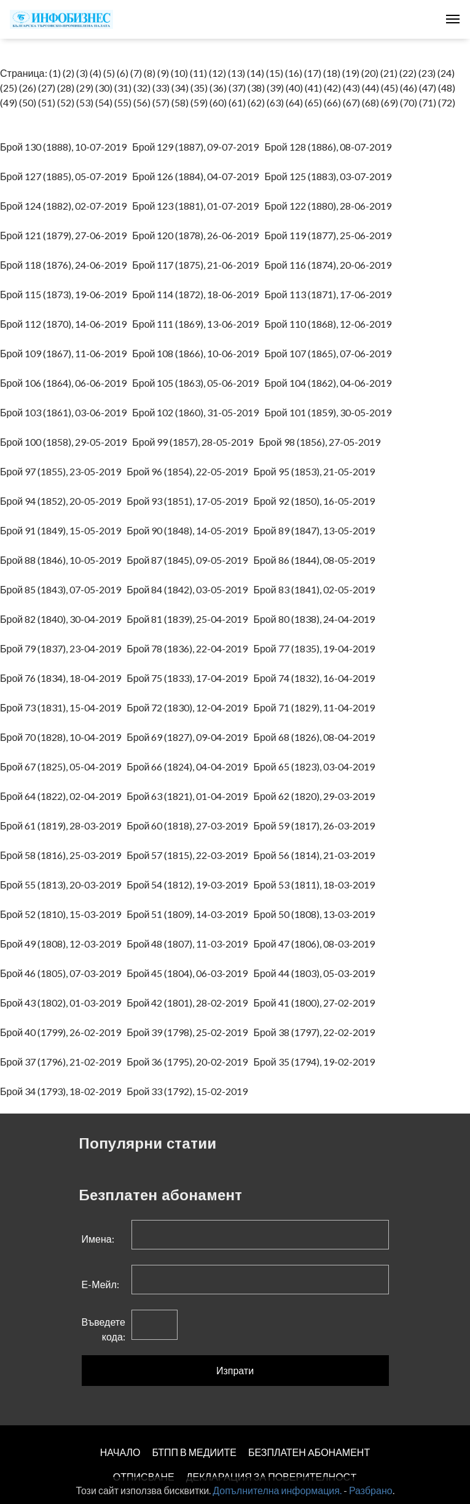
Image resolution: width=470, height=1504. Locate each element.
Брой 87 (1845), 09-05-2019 (190, 560)
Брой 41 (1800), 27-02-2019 (316, 1002)
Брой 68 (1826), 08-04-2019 (316, 737)
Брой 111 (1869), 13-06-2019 (198, 324)
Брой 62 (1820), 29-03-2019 (316, 796)
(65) (313, 102)
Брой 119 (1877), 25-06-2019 (330, 235)
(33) (161, 87)
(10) (179, 73)
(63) (275, 102)
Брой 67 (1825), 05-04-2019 (63, 766)
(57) (161, 102)
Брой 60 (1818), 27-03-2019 (190, 825)
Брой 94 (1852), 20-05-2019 (63, 501)
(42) (332, 87)
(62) (256, 102)
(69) (389, 102)
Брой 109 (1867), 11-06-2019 (66, 353)
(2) (68, 73)
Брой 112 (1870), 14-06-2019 (66, 324)
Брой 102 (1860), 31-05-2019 (198, 412)
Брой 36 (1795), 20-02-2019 (190, 1061)
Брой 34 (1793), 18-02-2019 (63, 1091)
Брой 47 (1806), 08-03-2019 (316, 943)
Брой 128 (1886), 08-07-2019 (330, 146)
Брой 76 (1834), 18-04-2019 (63, 678)
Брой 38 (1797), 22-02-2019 (316, 1032)
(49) (8, 102)
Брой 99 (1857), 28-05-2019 (195, 442)
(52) (65, 102)
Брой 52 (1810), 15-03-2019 (63, 914)
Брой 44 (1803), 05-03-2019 (316, 973)
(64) (294, 102)
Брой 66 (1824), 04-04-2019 (190, 766)
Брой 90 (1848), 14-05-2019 (190, 530)
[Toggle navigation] (453, 19)
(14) (255, 73)
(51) (46, 102)
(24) (446, 73)
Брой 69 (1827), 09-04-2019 (190, 737)
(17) (312, 73)
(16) (293, 73)
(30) (103, 87)
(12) (217, 73)
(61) (237, 102)
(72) (446, 102)
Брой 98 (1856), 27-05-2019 (322, 442)
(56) (142, 102)
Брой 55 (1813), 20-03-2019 (63, 884)
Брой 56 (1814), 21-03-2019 (316, 855)
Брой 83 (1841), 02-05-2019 (316, 589)
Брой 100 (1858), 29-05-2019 (66, 442)
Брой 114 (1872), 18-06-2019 (198, 294)
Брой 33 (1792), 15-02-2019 (190, 1091)
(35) (199, 87)
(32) (142, 87)
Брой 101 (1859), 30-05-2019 (330, 412)
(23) (427, 73)
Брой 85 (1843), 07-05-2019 (63, 589)
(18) (331, 73)
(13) (236, 73)
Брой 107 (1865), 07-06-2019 (330, 353)
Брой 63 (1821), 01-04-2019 (190, 796)
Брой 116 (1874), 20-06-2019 (330, 265)
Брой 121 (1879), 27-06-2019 (66, 235)
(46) (408, 87)
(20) (369, 73)
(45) (389, 87)
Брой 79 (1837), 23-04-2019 (63, 648)
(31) (122, 87)
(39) (275, 87)
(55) (122, 102)
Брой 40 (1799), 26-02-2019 (63, 1032)
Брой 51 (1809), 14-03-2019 (190, 914)
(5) (109, 73)
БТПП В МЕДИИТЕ (194, 1452)
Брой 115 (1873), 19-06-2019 (66, 294)
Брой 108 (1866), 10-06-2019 (198, 353)
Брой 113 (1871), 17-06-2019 (330, 294)
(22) (408, 73)
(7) (136, 73)
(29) (84, 87)
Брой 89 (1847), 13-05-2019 (316, 530)
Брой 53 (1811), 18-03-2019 (316, 884)
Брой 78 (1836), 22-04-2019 (190, 648)
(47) (427, 87)
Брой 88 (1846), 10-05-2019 (63, 560)
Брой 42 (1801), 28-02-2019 (190, 1002)
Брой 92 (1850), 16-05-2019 (316, 501)
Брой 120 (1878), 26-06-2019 (198, 235)
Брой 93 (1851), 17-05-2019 (190, 501)
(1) (55, 73)
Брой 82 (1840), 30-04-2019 (63, 619)
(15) (274, 73)
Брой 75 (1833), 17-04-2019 (190, 678)
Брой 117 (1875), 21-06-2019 (198, 265)
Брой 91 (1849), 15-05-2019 (63, 530)
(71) (427, 102)
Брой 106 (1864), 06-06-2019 (66, 383)
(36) (218, 87)
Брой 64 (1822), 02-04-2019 (63, 796)
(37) (237, 87)
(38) (256, 87)
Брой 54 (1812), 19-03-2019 (190, 884)
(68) (370, 102)
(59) (199, 102)
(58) (180, 102)
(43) (351, 87)
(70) (408, 102)
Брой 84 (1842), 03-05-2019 (190, 589)
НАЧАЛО (120, 1452)
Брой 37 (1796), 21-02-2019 (63, 1061)
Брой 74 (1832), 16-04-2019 (316, 678)
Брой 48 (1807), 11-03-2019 (190, 943)
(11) (198, 73)
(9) (163, 73)
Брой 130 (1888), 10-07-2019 (66, 146)
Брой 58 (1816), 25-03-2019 (63, 855)
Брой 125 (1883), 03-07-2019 (330, 176)
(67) (351, 102)
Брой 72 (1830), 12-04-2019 (190, 707)
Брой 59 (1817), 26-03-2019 (316, 825)
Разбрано (371, 1490)
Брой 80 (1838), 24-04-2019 (316, 619)
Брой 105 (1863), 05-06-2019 (198, 383)
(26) (27, 87)
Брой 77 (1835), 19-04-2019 (316, 648)
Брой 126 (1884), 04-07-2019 (198, 176)
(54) (103, 102)
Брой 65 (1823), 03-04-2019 (316, 766)
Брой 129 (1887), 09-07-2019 (198, 146)
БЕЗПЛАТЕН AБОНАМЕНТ (309, 1452)
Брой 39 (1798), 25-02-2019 (190, 1032)
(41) (313, 87)
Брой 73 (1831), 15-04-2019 (63, 707)
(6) (122, 73)
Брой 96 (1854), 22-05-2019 (190, 471)
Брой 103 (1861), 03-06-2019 (66, 412)
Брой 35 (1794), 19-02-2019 (316, 1061)
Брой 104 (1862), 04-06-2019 (330, 383)
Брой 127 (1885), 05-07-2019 (66, 176)
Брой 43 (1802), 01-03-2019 (63, 1002)
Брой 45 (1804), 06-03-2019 (190, 973)
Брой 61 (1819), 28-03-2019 (63, 825)
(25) (8, 87)
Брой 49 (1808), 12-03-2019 (63, 943)
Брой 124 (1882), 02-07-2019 (66, 206)
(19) (350, 73)
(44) (370, 87)
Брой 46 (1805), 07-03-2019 (63, 973)
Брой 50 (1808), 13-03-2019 (316, 914)
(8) (149, 73)
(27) (46, 87)
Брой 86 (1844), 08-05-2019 (316, 560)
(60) (218, 102)
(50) (27, 102)
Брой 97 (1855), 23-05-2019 (63, 471)
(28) (65, 87)
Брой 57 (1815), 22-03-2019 (190, 855)
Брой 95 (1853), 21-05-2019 (316, 471)
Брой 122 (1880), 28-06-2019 (330, 206)
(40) (294, 87)
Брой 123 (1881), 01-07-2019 (198, 206)
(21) (389, 73)
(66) (332, 102)
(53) (84, 102)
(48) (446, 87)
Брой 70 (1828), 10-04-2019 (63, 737)
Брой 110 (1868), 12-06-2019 (330, 324)
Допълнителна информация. (277, 1490)
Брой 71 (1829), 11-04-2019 (316, 707)
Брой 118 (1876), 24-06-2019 (66, 265)
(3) (82, 73)
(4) (95, 73)
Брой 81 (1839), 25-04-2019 (190, 619)
